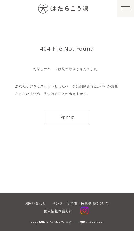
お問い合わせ (35, 203)
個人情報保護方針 (58, 211)
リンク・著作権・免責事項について (80, 203)
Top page (67, 117)
